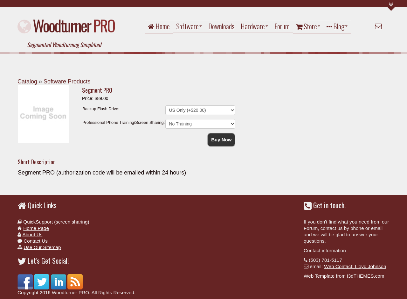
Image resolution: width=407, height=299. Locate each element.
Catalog (27, 81)
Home (159, 26)
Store (308, 26)
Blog (337, 26)
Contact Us (36, 241)
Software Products (67, 81)
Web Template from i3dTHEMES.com (344, 276)
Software (189, 26)
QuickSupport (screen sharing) (56, 221)
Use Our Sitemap (42, 247)
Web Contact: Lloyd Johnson (355, 266)
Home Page (36, 228)
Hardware (254, 26)
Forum (282, 26)
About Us (32, 234)
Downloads (221, 26)
